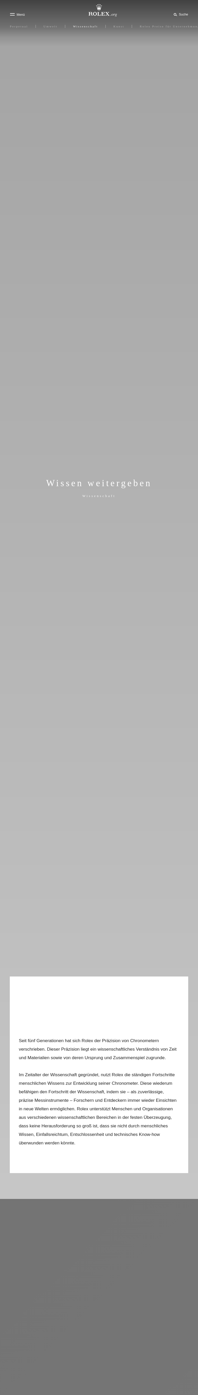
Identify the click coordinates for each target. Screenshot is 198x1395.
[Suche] (180, 14)
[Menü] (17, 14)
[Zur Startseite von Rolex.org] (99, 10)
